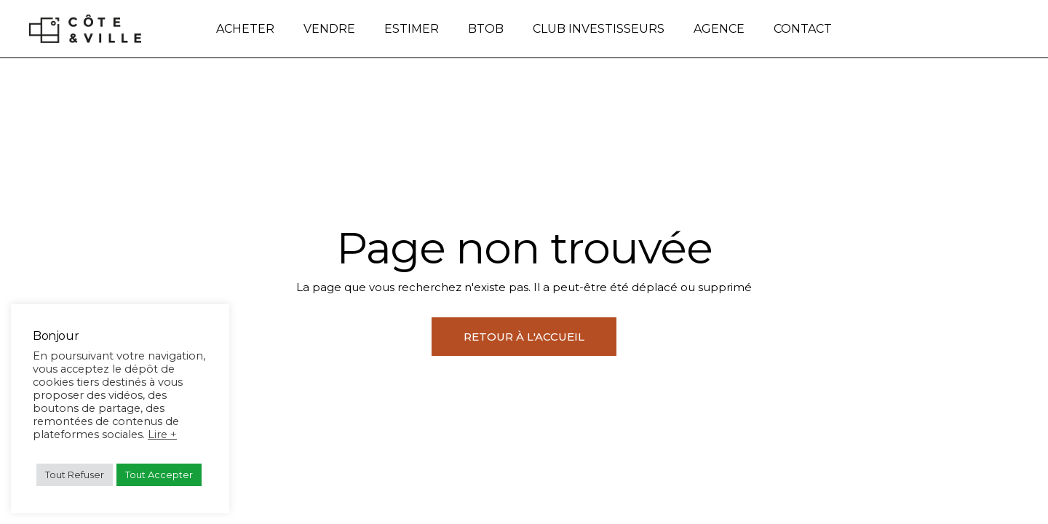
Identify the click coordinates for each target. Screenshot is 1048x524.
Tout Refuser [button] (74, 474)
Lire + (162, 434)
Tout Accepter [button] (159, 474)
